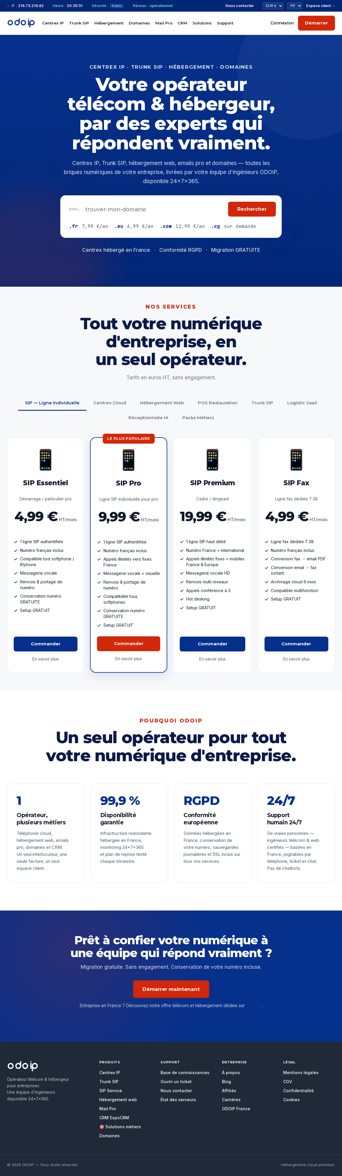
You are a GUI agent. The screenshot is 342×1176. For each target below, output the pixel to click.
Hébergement (109, 23)
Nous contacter (239, 5)
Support (225, 23)
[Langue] (294, 5)
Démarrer (316, 23)
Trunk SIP (79, 23)
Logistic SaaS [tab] (302, 402)
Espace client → (320, 5)
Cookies (291, 1099)
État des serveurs (178, 1099)
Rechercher (252, 209)
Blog (226, 1081)
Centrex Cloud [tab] (110, 402)
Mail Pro (163, 23)
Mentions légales (301, 1072)
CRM (182, 23)
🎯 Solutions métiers (120, 1126)
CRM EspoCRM (114, 1117)
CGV (287, 1081)
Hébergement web (118, 1099)
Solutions (202, 23)
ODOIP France (236, 1108)
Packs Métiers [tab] (198, 417)
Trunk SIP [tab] (262, 402)
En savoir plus (45, 658)
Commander (46, 644)
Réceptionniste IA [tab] (148, 417)
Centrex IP (53, 23)
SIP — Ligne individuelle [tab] (52, 402)
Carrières (231, 1099)
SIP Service (110, 1090)
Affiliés (229, 1090)
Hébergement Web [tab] (162, 402)
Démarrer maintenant (171, 989)
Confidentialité (298, 1090)
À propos (231, 1072)
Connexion (282, 23)
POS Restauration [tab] (217, 402)
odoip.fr (253, 1005)
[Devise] (273, 5)
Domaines (139, 23)
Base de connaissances (185, 1072)
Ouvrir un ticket (176, 1081)
